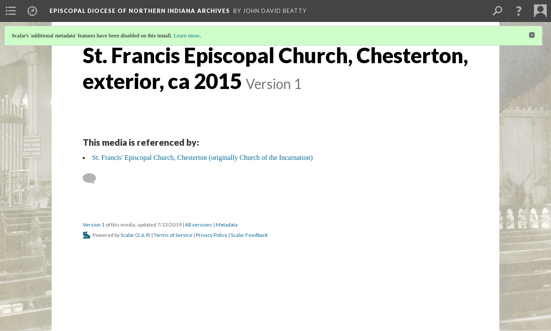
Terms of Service (173, 235)
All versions (198, 224)
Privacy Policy (211, 235)
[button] (518, 10)
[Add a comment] (93, 178)
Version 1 (94, 224)
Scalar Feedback (249, 235)
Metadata (227, 224)
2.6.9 (143, 235)
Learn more (186, 35)
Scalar (127, 235)
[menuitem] (11, 10)
